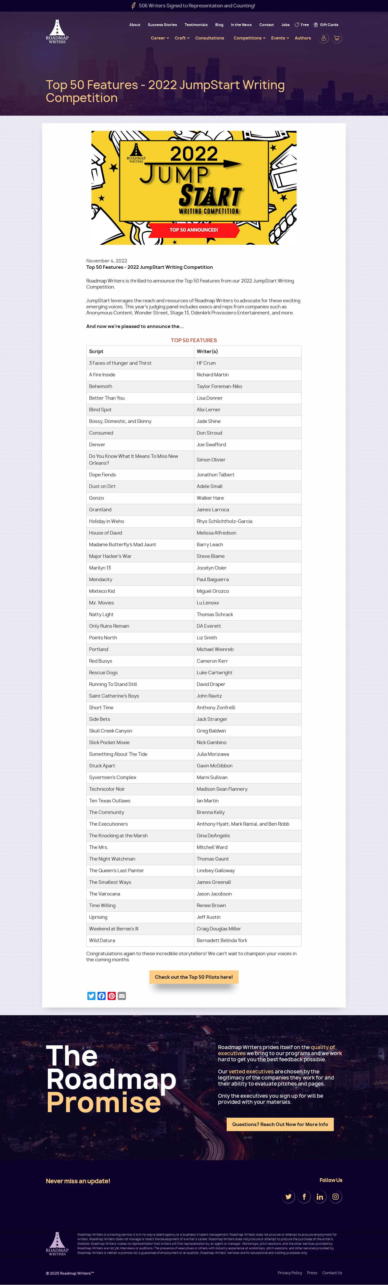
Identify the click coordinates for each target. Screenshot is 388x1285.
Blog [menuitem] (219, 24)
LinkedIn (319, 1196)
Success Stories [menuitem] (162, 24)
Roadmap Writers (58, 31)
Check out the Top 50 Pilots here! (194, 977)
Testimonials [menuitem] (196, 24)
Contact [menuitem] (266, 24)
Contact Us (332, 1273)
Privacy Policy (290, 1273)
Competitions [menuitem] (248, 38)
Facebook (304, 1196)
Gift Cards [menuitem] (329, 24)
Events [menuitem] (278, 38)
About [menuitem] (134, 24)
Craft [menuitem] (180, 38)
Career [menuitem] (158, 38)
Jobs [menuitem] (285, 24)
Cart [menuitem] (337, 38)
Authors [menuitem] (303, 38)
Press (312, 1273)
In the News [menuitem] (241, 24)
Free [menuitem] (305, 24)
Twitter (288, 1196)
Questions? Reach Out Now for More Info (280, 1124)
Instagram (335, 1196)
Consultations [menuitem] (209, 38)
